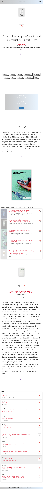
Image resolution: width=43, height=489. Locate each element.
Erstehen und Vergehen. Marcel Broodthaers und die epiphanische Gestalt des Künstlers (14, 468)
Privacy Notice (26, 487)
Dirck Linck (21, 44)
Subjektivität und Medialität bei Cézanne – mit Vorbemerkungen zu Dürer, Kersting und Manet (13, 477)
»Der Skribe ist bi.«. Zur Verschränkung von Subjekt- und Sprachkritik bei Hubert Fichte (15, 459)
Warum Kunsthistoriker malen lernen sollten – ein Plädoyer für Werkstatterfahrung (16, 435)
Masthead (32, 487)
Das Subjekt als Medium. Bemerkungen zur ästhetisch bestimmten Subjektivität (14, 426)
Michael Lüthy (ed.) (15, 291)
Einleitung (4, 396)
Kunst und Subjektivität (7, 419)
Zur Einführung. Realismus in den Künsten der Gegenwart (19, 231)
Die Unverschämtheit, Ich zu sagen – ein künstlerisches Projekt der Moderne (15, 411)
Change (21, 107)
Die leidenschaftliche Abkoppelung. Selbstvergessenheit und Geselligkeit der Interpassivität (15, 444)
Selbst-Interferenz (6, 403)
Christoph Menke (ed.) (27, 291)
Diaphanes (21, 1)
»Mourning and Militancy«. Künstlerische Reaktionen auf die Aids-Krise (21, 241)
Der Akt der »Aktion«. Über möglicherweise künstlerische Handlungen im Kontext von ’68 (19, 221)
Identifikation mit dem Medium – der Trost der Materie (15, 452)
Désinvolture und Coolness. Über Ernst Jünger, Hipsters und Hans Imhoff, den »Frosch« (19, 211)
